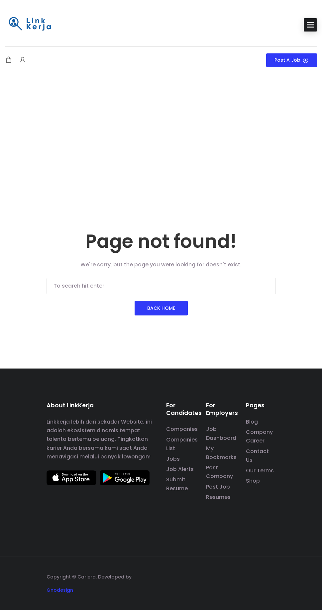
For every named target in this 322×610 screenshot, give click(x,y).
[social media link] (270, 576)
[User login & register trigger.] (22, 60)
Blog (252, 422)
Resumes (218, 497)
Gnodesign (60, 590)
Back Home (161, 308)
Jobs (173, 459)
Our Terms (260, 470)
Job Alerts (180, 469)
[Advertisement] (161, 126)
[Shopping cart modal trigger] (8, 60)
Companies (182, 429)
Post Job (218, 487)
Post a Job (291, 60)
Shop (253, 481)
